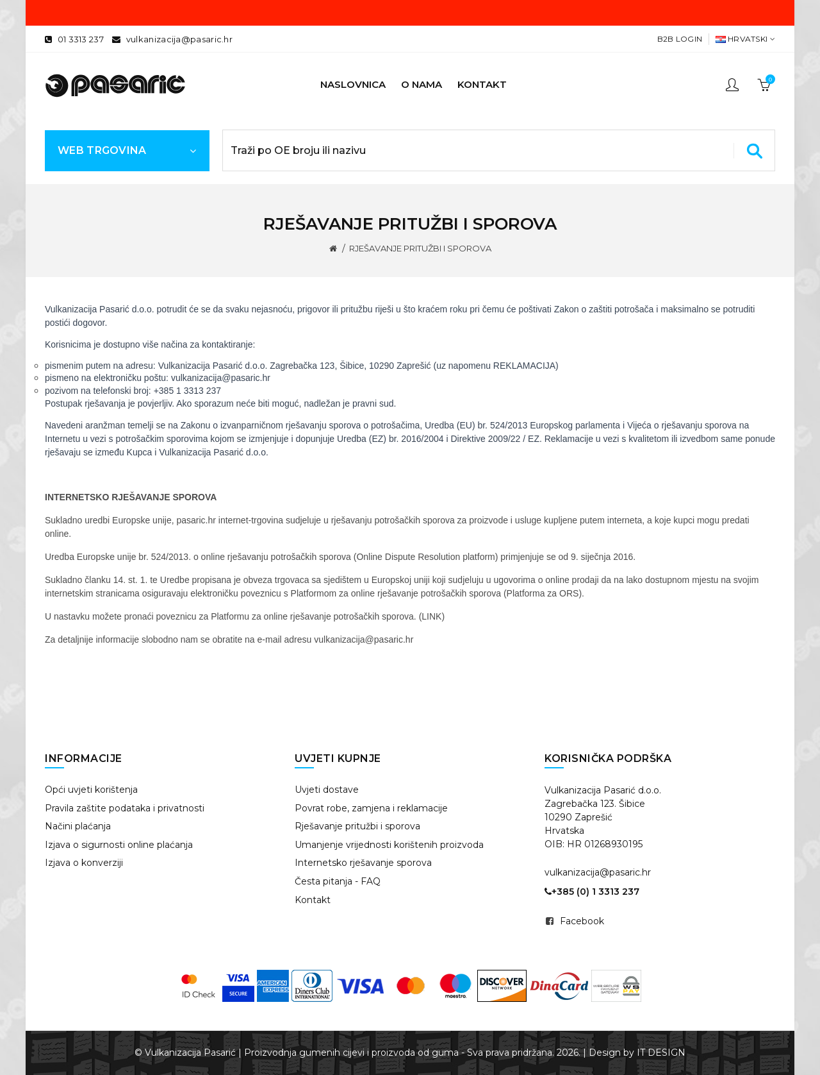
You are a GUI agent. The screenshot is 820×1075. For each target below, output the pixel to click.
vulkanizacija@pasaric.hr (179, 39)
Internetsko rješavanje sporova (363, 862)
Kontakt (313, 900)
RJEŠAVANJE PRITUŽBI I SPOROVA (420, 248)
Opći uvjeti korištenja (91, 789)
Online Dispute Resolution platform (425, 557)
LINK (431, 616)
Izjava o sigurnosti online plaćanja (119, 845)
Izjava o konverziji (84, 862)
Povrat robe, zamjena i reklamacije (371, 808)
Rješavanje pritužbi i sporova (357, 826)
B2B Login (680, 39)
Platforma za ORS (543, 593)
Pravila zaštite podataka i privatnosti (124, 808)
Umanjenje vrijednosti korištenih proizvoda (389, 845)
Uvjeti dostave (327, 789)
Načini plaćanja (78, 826)
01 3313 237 (81, 39)
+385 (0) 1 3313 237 (592, 891)
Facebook (582, 921)
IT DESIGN (661, 1052)
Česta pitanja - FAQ (338, 881)
